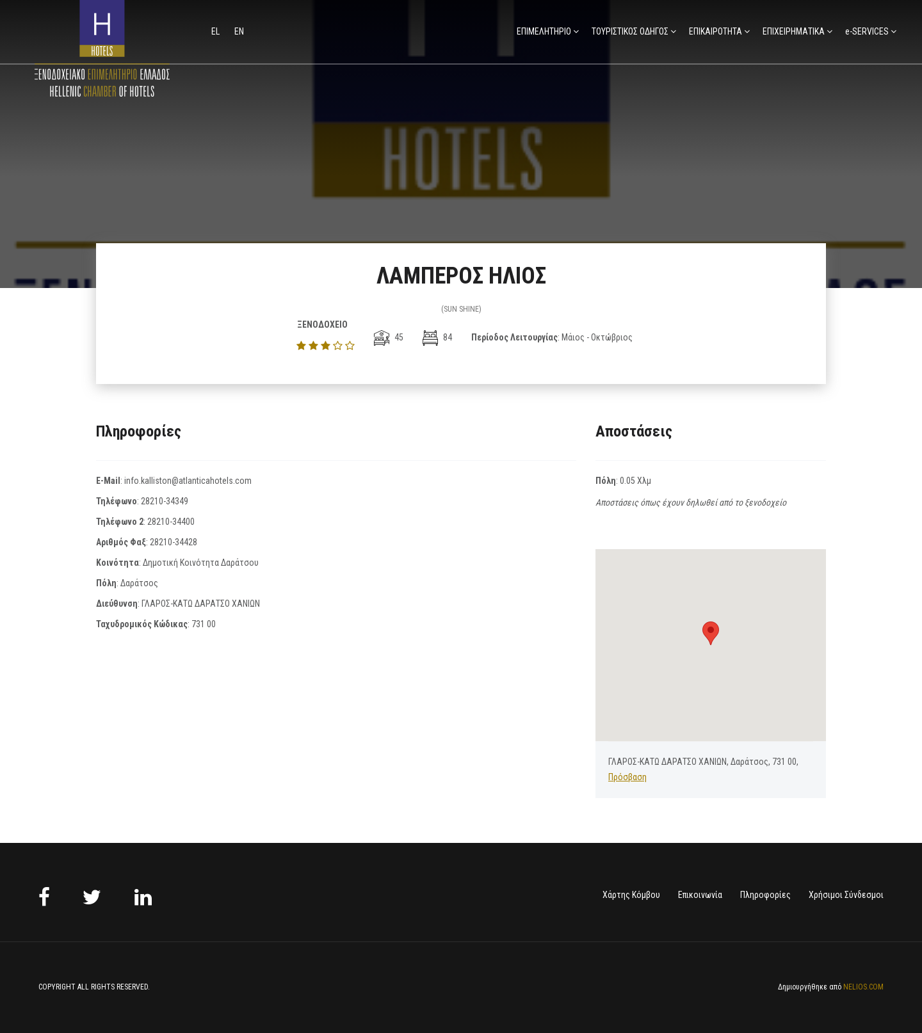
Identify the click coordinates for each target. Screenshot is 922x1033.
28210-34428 (173, 542)
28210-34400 (171, 521)
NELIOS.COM (863, 986)
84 (437, 337)
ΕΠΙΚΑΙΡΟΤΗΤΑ (715, 31)
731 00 (203, 624)
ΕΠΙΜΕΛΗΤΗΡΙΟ (544, 31)
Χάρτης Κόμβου (631, 895)
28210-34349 (164, 501)
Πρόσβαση (627, 777)
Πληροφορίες (765, 895)
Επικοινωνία (700, 895)
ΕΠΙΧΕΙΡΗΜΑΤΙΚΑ (794, 31)
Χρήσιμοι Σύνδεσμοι (846, 895)
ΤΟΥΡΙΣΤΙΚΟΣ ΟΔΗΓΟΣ (630, 31)
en (239, 31)
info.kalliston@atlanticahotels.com (188, 481)
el (216, 31)
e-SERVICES (867, 31)
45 (388, 337)
